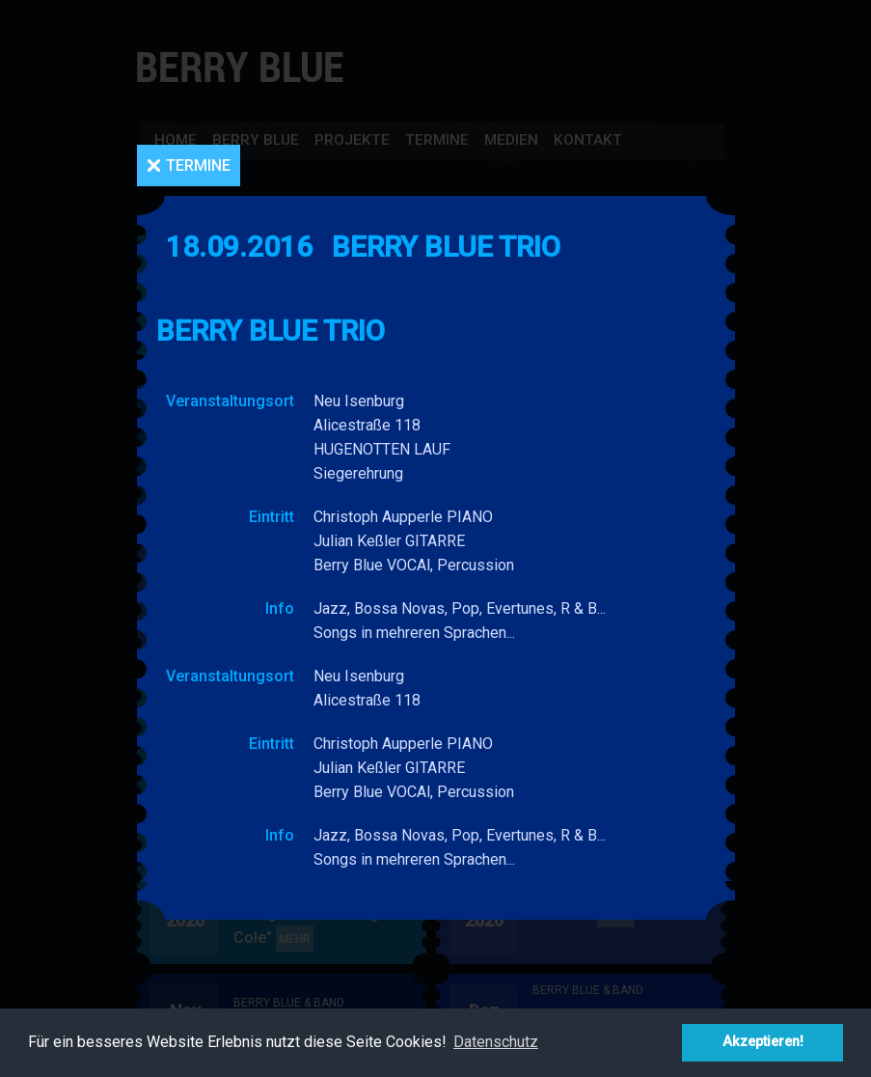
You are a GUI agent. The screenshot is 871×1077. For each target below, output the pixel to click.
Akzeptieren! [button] (762, 1042)
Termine (198, 165)
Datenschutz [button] (495, 1042)
